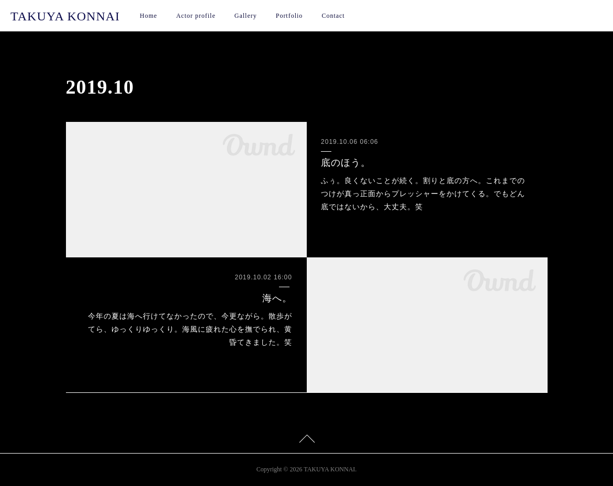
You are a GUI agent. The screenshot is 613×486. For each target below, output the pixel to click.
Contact (332, 15)
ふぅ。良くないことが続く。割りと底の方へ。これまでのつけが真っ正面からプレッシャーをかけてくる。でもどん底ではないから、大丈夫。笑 (423, 193)
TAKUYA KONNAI (65, 16)
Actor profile (195, 15)
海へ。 (277, 298)
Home (148, 15)
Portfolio (289, 15)
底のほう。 (346, 162)
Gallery (246, 15)
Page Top (306, 440)
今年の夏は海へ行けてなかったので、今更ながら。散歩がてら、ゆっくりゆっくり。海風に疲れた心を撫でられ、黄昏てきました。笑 (190, 329)
